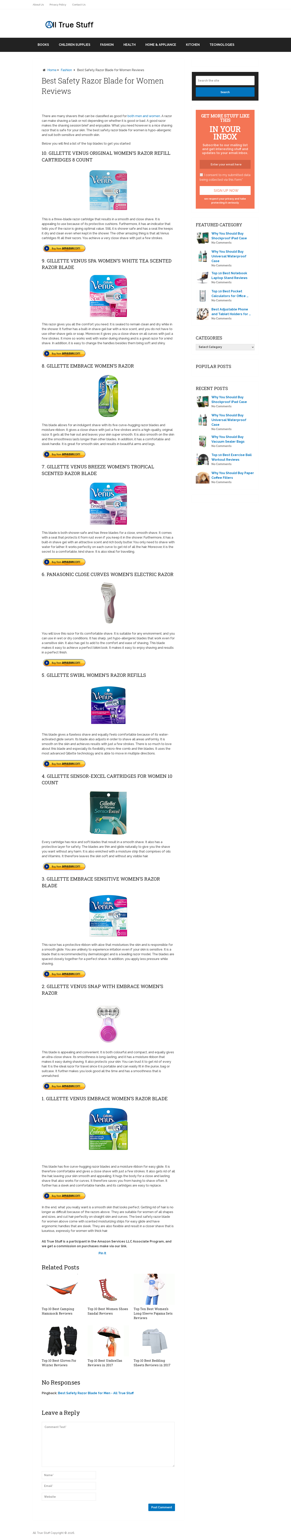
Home (52, 70)
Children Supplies (74, 45)
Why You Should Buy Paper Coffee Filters (232, 475)
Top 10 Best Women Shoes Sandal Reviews (108, 1311)
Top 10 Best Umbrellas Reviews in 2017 (105, 1362)
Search (225, 92)
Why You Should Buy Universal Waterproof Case (228, 256)
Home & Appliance (160, 45)
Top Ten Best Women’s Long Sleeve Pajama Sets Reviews (153, 1313)
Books (43, 45)
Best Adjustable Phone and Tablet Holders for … (231, 311)
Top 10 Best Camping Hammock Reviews (58, 1311)
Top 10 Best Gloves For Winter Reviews (59, 1362)
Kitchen (193, 45)
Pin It (102, 1253)
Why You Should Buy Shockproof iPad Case (229, 236)
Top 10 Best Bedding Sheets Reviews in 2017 (152, 1362)
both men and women (143, 116)
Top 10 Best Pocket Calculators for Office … (229, 293)
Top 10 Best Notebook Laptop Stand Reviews (229, 275)
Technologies (221, 45)
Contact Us (78, 4)
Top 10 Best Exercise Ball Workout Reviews (231, 457)
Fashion (107, 45)
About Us (38, 4)
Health (129, 45)
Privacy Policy (58, 4)
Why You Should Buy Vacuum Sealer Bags (228, 439)
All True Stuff (41, 1532)
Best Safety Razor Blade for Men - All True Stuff (96, 1393)
